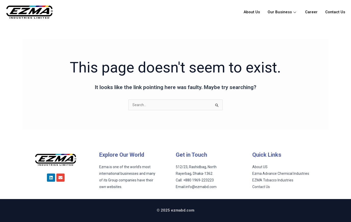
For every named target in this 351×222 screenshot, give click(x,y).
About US (260, 167)
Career (311, 12)
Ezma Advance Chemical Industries (280, 173)
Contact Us (335, 12)
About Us (252, 12)
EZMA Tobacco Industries (272, 180)
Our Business (282, 12)
